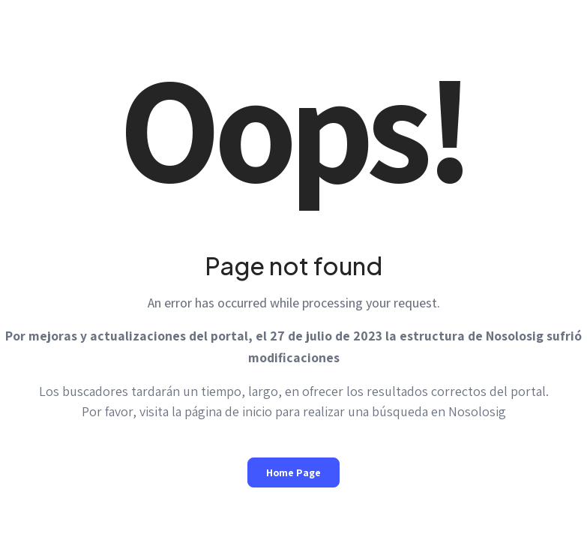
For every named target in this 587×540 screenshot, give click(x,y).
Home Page (293, 472)
